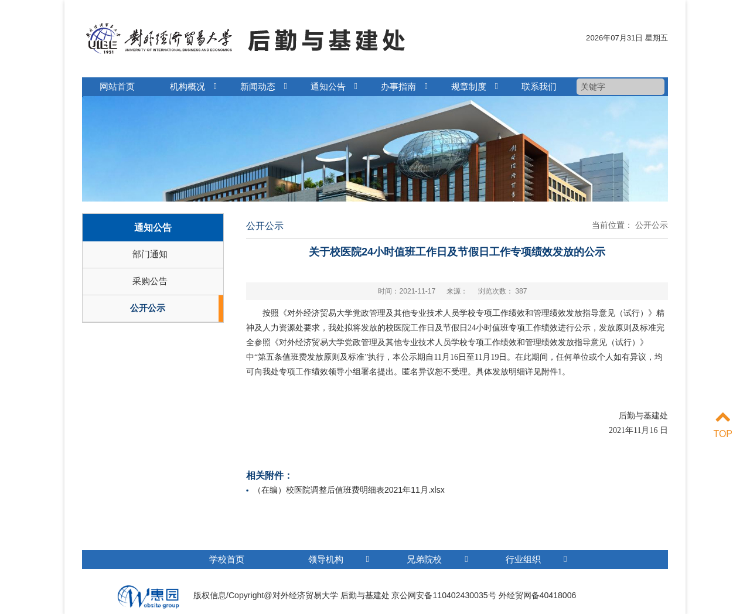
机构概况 (187, 86)
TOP (722, 424)
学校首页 (226, 559)
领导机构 (338, 559)
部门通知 (150, 254)
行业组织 (536, 559)
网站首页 (117, 86)
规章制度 (468, 86)
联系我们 (539, 86)
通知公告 (328, 86)
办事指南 (398, 86)
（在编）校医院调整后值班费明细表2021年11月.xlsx (349, 489)
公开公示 (147, 308)
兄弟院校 (437, 559)
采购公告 (150, 281)
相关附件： (269, 475)
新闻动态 (257, 86)
